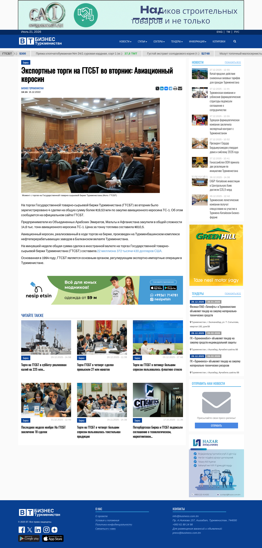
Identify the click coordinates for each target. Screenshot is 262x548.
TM (228, 32)
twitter (30, 530)
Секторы (159, 41)
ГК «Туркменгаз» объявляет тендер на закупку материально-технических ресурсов (215, 363)
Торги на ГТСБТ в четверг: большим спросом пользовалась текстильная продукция (98, 432)
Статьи (142, 41)
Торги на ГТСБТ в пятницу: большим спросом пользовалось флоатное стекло (157, 367)
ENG (219, 32)
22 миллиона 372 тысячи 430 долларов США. (129, 251)
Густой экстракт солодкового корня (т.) (182, 53)
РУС (236, 32)
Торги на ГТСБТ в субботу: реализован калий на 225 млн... (43, 367)
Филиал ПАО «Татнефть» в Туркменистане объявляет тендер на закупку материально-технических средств (213, 310)
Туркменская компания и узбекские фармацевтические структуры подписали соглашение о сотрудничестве (225, 101)
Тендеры (198, 293)
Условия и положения (107, 520)
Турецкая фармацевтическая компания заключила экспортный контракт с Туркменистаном (224, 126)
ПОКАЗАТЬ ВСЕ (233, 62)
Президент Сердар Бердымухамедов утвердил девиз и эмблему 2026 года (224, 147)
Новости (198, 62)
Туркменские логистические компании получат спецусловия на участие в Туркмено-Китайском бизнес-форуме (225, 208)
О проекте (101, 516)
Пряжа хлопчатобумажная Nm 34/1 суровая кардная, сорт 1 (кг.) (90, 53)
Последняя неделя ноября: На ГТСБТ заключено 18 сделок (43, 429)
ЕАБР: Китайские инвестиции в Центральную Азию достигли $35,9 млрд (225, 185)
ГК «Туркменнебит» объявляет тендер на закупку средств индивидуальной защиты (213, 340)
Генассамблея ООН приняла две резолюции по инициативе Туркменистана (224, 166)
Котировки (219, 41)
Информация (197, 41)
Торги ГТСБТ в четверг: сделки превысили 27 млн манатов (95, 367)
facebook (22, 530)
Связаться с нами (105, 528)
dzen (54, 530)
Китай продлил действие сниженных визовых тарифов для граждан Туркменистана (225, 77)
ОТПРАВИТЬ (216, 425)
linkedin (38, 530)
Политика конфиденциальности (113, 524)
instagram (46, 530)
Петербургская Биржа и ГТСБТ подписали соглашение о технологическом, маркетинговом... (158, 432)
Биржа (26, 62)
